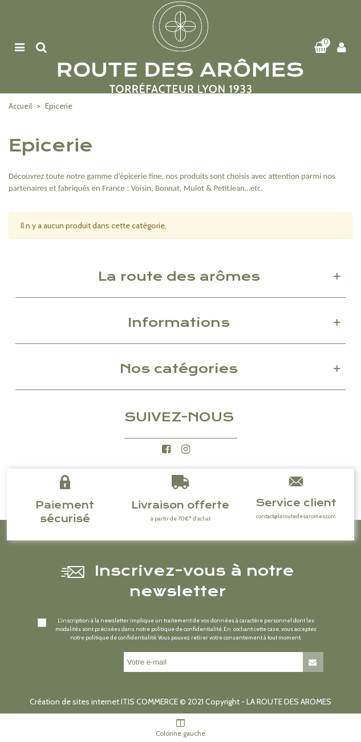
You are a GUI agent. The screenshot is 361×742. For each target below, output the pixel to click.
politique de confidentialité (186, 629)
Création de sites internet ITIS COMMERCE (104, 701)
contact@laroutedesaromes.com (296, 516)
